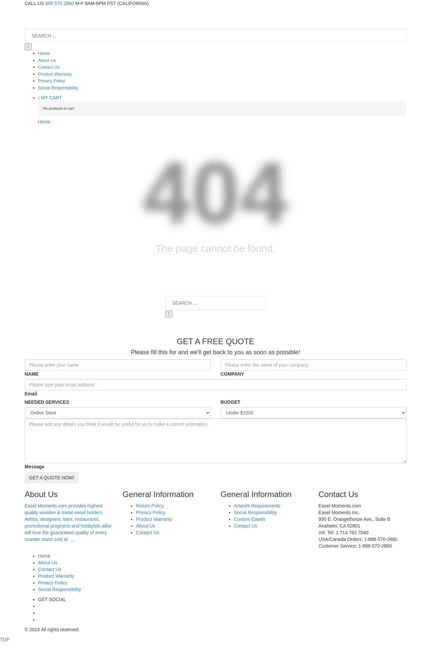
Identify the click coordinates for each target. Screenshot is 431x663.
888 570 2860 (59, 3)
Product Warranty (154, 519)
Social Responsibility (255, 512)
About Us (145, 526)
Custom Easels (250, 519)
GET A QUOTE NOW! (52, 477)
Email (31, 393)
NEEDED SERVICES (47, 402)
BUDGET (230, 402)
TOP (5, 639)
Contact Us (147, 532)
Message (35, 466)
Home (44, 121)
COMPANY (232, 374)
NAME (32, 374)
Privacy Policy (150, 512)
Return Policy (150, 505)
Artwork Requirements (257, 505)
